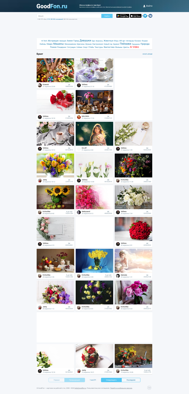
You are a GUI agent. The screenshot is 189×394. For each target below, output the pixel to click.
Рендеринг (62, 47)
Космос (138, 40)
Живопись (99, 41)
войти (147, 5)
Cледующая (111, 380)
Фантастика (109, 47)
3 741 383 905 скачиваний (55, 19)
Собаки (79, 47)
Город (76, 40)
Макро (50, 44)
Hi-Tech (44, 41)
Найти (107, 16)
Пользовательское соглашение (98, 388)
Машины (58, 43)
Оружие (116, 44)
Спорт (85, 47)
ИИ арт (122, 40)
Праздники (136, 44)
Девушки (85, 40)
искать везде (147, 54)
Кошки (145, 40)
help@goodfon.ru (80, 388)
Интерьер (130, 41)
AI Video (134, 47)
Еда (93, 41)
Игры (116, 40)
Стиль (91, 47)
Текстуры (99, 47)
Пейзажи (125, 43)
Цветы (126, 47)
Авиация (62, 41)
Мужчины (81, 44)
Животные (108, 40)
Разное (53, 47)
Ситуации (71, 47)
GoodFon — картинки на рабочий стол (51, 388)
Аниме (70, 40)
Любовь (43, 44)
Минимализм (70, 44)
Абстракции (53, 40)
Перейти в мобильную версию (121, 388)
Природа (145, 43)
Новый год (108, 44)
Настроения (97, 44)
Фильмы (118, 47)
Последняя (131, 380)
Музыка (88, 44)
